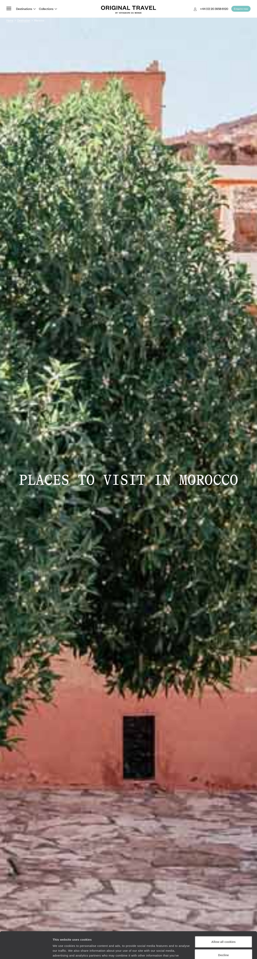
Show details (62, 951)
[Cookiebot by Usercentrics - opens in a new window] (26, 951)
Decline (223, 929)
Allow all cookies (223, 916)
